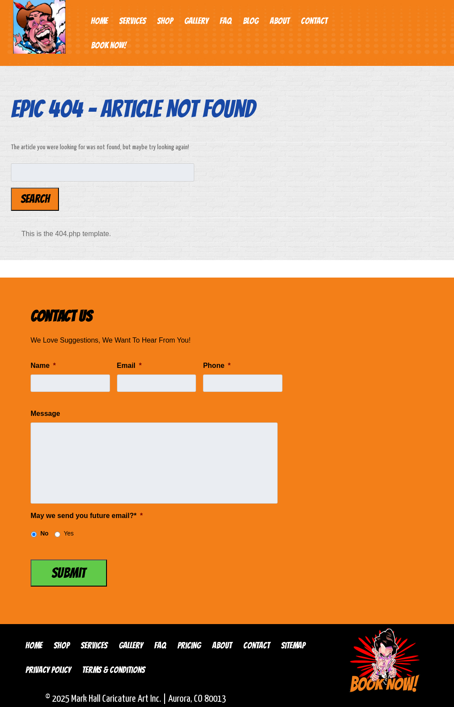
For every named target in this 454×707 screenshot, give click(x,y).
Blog (250, 21)
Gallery (196, 21)
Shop (165, 21)
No (44, 533)
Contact (314, 21)
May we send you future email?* (87, 515)
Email (129, 365)
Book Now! (108, 45)
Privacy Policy (48, 670)
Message (45, 413)
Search (35, 199)
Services (132, 21)
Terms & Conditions (113, 670)
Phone (216, 365)
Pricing (189, 645)
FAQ (225, 21)
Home (99, 21)
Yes (69, 533)
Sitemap (293, 645)
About (279, 21)
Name (43, 365)
